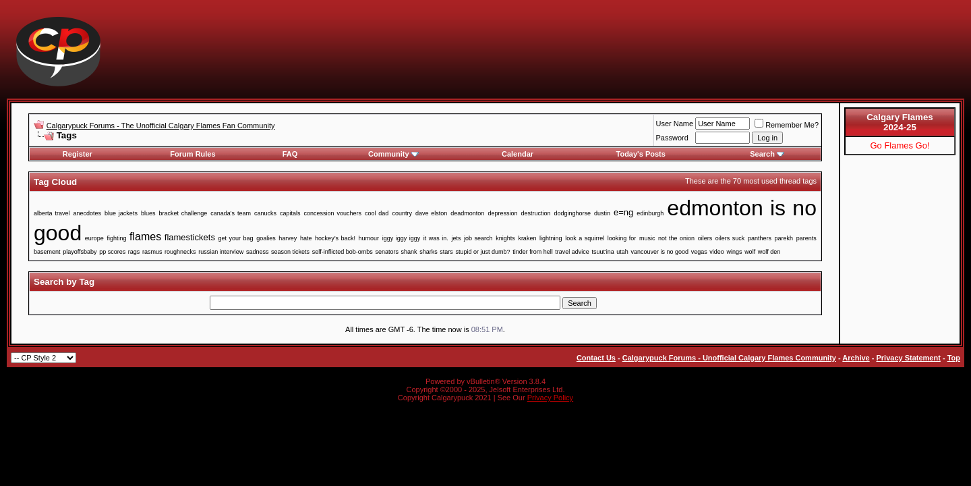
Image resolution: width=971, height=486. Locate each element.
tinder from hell (532, 251)
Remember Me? (787, 125)
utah (622, 251)
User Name (675, 123)
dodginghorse (572, 213)
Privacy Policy (550, 398)
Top (953, 358)
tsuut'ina (602, 251)
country (402, 213)
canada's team (230, 213)
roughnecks (180, 251)
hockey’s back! (335, 238)
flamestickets (190, 237)
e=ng (623, 212)
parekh (784, 238)
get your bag (236, 238)
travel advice (572, 251)
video (716, 251)
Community (393, 154)
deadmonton (467, 213)
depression (502, 213)
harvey (287, 238)
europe (94, 238)
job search (478, 238)
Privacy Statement (908, 358)
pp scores (112, 251)
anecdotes (87, 213)
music (647, 238)
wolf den (769, 251)
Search (767, 154)
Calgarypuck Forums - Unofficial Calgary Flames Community (729, 358)
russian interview (220, 251)
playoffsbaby (79, 251)
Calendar (517, 154)
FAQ (290, 154)
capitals (290, 213)
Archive (855, 358)
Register (77, 154)
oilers (705, 238)
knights (505, 238)
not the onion (676, 238)
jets (456, 238)
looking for (622, 238)
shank (409, 251)
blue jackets (121, 213)
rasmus (152, 251)
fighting (116, 238)
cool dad (376, 213)
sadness (257, 251)
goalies (266, 238)
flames (145, 236)
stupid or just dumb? (482, 251)
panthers (759, 238)
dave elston (431, 213)
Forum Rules (192, 154)
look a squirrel (584, 238)
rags (134, 251)
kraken (527, 238)
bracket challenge (182, 213)
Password (672, 138)
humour (369, 238)
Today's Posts (641, 154)
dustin (602, 213)
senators (387, 251)
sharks (428, 251)
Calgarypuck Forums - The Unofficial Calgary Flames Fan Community (161, 126)
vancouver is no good (660, 251)
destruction (535, 213)
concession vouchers (332, 213)
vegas (699, 251)
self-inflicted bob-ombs (342, 251)
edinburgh (650, 213)
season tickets (290, 251)
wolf (749, 251)
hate (306, 238)
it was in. (435, 238)
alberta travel (51, 213)
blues (148, 213)
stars (446, 251)
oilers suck (730, 238)
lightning (550, 238)
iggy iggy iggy (401, 238)
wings (734, 251)
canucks (265, 213)
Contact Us (596, 358)
